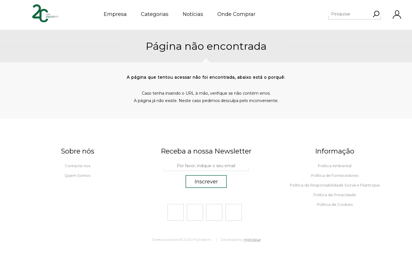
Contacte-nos (77, 165)
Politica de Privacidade (334, 194)
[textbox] (358, 14)
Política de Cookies (335, 204)
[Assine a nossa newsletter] (206, 166)
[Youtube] (214, 212)
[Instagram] (233, 212)
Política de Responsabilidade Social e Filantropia (335, 185)
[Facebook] (175, 212)
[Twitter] (195, 212)
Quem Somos (77, 175)
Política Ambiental (334, 165)
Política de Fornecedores (334, 175)
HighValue (252, 239)
